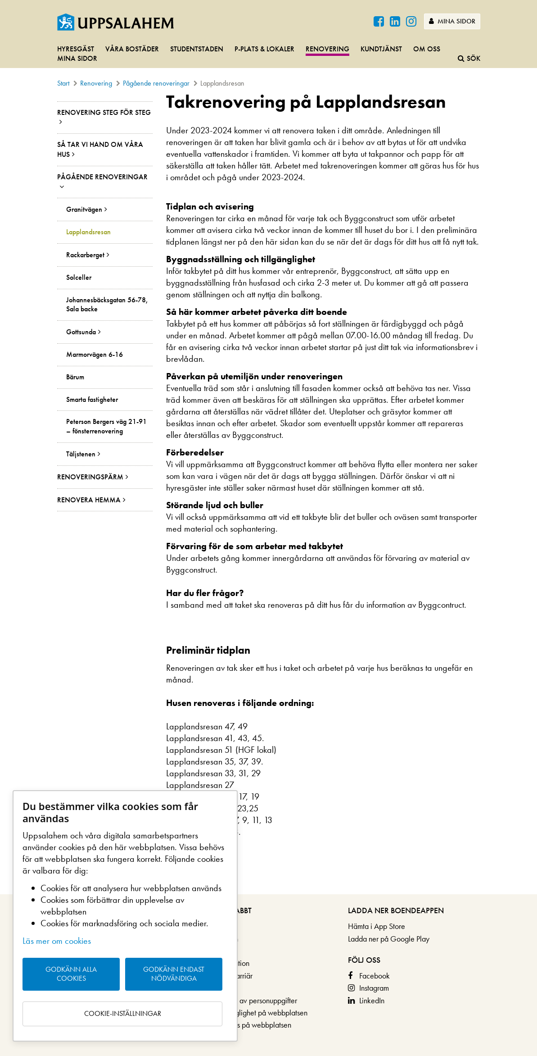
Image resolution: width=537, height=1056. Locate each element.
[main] (268, 493)
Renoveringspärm (90, 477)
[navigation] (268, 54)
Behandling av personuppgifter (250, 1000)
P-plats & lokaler (264, 49)
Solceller (78, 277)
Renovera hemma (89, 500)
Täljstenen (80, 454)
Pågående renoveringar (156, 83)
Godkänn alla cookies (71, 974)
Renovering (327, 49)
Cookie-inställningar (122, 1013)
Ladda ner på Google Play (388, 938)
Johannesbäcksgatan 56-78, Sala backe (107, 305)
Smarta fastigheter (92, 399)
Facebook (374, 975)
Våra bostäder (132, 49)
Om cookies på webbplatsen (247, 1025)
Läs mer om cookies (57, 941)
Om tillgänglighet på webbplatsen (255, 1012)
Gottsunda (81, 332)
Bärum (75, 377)
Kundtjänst (381, 49)
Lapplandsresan (88, 232)
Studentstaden (196, 49)
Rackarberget (85, 254)
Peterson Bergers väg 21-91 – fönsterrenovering (106, 426)
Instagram (374, 988)
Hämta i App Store (376, 926)
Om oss (426, 49)
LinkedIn (371, 1000)
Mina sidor (452, 21)
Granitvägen (84, 209)
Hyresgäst (75, 49)
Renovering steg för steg (104, 112)
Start (63, 83)
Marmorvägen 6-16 (94, 354)
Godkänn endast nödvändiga (173, 974)
